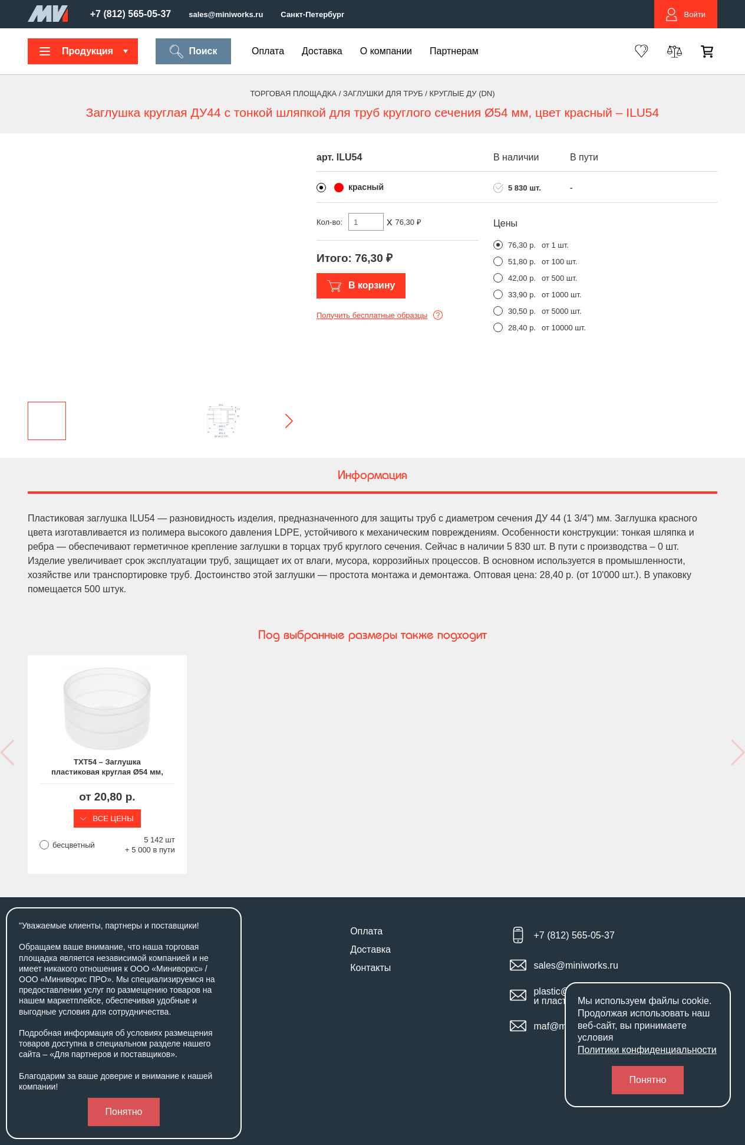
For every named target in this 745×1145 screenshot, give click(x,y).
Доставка (322, 51)
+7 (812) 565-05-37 (130, 14)
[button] (280, 421)
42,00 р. (522, 278)
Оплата (268, 51)
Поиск (193, 51)
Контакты (370, 968)
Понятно (124, 1112)
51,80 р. (522, 261)
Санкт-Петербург (312, 14)
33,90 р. (522, 294)
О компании (386, 51)
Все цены (107, 818)
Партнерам (454, 51)
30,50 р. (522, 311)
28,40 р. (522, 327)
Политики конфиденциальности (647, 1050)
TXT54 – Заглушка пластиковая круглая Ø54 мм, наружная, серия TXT (107, 767)
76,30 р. (522, 245)
